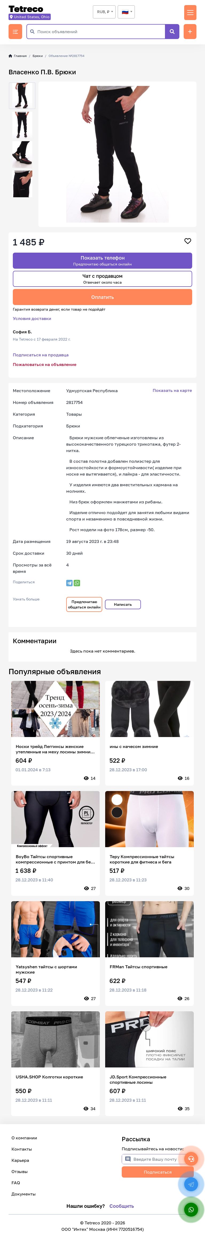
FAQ (15, 1182)
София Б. (22, 331)
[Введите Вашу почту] (163, 1159)
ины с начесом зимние (134, 746)
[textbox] (126, 12)
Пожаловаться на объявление (44, 364)
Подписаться (158, 1172)
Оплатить (102, 297)
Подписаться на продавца (41, 354)
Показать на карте (172, 390)
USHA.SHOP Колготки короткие (49, 1076)
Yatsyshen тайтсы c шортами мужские (46, 969)
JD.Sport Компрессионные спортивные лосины (138, 1079)
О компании (24, 1137)
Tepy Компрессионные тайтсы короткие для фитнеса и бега (142, 859)
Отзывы (19, 1171)
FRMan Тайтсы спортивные (138, 966)
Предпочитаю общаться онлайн (84, 604)
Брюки (38, 56)
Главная (18, 56)
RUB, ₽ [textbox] (103, 11)
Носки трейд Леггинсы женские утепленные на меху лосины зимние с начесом (54, 749)
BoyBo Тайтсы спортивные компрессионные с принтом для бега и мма (55, 859)
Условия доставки (32, 318)
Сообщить (121, 1206)
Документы (23, 1194)
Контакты (21, 1149)
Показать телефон (102, 260)
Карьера (20, 1160)
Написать (123, 604)
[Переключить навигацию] (190, 12)
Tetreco (26, 9)
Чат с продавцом (102, 278)
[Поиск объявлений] (101, 31)
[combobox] (104, 11)
